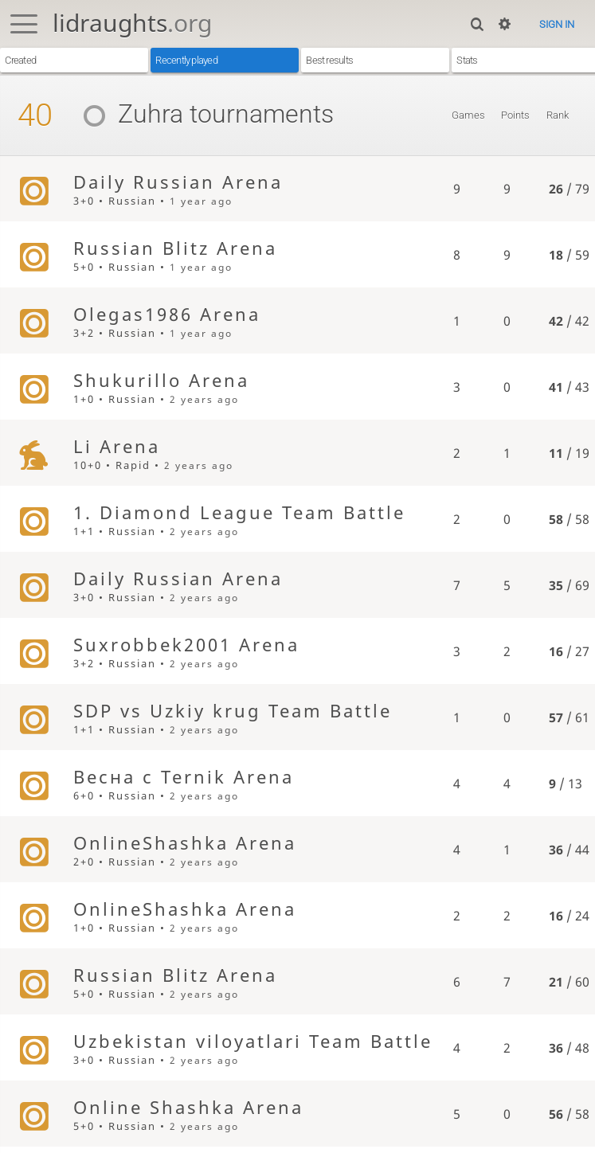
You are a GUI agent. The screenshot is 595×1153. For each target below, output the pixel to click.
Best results (329, 60)
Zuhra (127, 114)
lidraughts (132, 22)
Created (20, 60)
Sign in (556, 24)
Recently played (186, 60)
